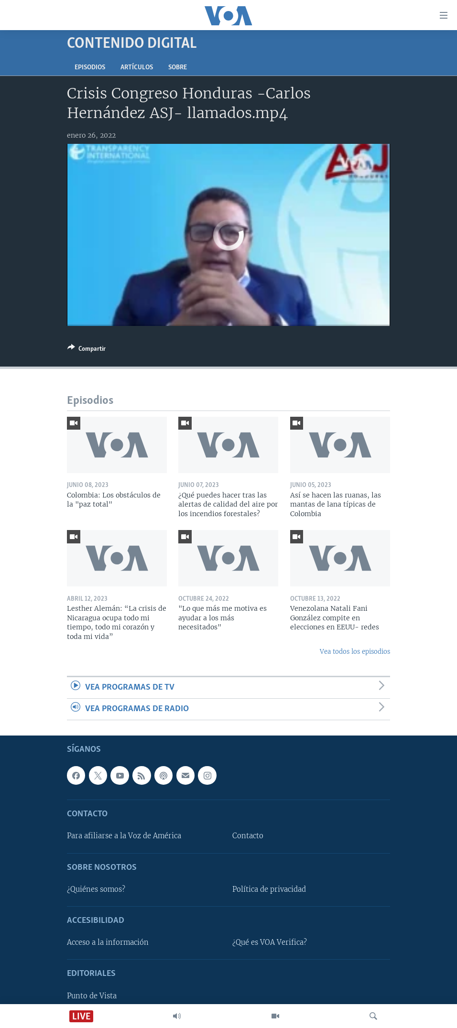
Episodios (90, 67)
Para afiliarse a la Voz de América (124, 836)
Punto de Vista (92, 996)
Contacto (247, 836)
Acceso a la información (108, 942)
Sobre (177, 67)
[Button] (86, 350)
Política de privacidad (269, 889)
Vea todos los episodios (355, 652)
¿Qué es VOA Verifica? (269, 942)
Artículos (136, 67)
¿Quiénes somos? (96, 889)
